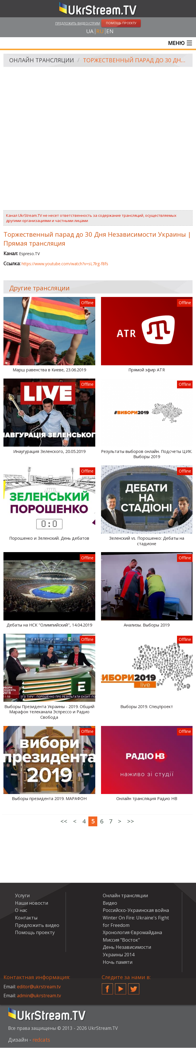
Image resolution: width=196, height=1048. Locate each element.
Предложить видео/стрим (77, 23)
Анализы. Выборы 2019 (147, 625)
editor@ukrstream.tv (39, 987)
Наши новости (31, 903)
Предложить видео (37, 925)
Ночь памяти (117, 962)
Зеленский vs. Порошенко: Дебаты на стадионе (146, 541)
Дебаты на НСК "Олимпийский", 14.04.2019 (49, 625)
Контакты (26, 918)
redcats (42, 1039)
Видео (110, 903)
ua (90, 31)
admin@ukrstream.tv (39, 996)
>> (130, 821)
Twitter (134, 987)
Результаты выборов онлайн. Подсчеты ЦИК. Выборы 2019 (146, 454)
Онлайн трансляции (42, 61)
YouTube (120, 987)
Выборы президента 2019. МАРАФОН (49, 798)
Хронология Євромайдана (132, 933)
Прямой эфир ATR (146, 370)
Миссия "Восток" (121, 940)
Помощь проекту (35, 933)
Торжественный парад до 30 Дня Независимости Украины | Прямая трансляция (137, 61)
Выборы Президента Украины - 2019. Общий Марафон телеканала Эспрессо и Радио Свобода (49, 712)
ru (100, 31)
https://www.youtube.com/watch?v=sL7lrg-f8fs (65, 263)
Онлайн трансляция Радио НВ (146, 798)
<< (63, 821)
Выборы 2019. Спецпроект (146, 706)
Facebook (107, 987)
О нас (21, 910)
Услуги (22, 896)
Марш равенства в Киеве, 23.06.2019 (49, 370)
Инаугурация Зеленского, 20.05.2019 (49, 451)
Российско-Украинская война (136, 910)
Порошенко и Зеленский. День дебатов (49, 538)
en (109, 31)
